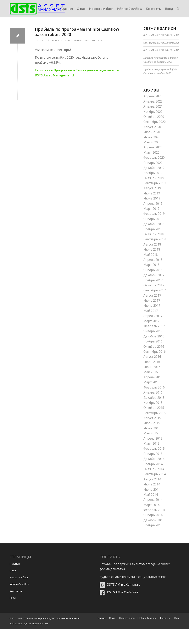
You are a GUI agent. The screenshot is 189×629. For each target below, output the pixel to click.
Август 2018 (152, 244)
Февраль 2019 (154, 213)
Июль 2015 (151, 423)
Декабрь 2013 (153, 520)
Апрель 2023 (152, 96)
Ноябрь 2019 (153, 173)
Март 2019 (151, 208)
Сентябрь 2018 (154, 239)
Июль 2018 (151, 249)
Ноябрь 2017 (153, 280)
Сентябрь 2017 (154, 290)
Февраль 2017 (154, 326)
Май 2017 (150, 311)
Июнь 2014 (151, 489)
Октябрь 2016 (153, 346)
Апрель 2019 (152, 203)
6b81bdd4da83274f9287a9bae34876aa (164, 35)
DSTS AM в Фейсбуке (122, 592)
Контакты (16, 591)
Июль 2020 (151, 132)
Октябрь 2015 (153, 408)
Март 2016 (151, 382)
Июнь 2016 (151, 367)
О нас (13, 570)
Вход (13, 598)
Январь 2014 (153, 515)
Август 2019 (152, 188)
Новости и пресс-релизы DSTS (70, 40)
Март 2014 (151, 505)
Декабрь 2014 (153, 459)
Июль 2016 (151, 362)
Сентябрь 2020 (154, 122)
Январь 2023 (153, 101)
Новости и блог (19, 577)
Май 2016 (150, 372)
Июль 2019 (151, 193)
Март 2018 (151, 265)
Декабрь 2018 (153, 224)
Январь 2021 (153, 106)
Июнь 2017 (151, 305)
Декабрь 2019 (153, 168)
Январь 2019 (153, 219)
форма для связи (112, 569)
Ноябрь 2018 (153, 229)
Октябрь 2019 (153, 178)
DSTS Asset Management (35, 618)
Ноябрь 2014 (153, 464)
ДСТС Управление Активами (64, 618)
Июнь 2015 (151, 428)
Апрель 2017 (152, 316)
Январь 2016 (153, 392)
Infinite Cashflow (19, 584)
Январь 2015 (153, 454)
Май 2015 (150, 433)
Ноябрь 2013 (153, 525)
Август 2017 (152, 295)
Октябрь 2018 (153, 234)
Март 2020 (151, 152)
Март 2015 (151, 443)
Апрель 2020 (152, 147)
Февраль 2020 (154, 157)
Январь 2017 (153, 331)
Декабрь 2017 (153, 275)
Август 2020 (152, 127)
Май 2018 (150, 254)
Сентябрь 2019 (154, 183)
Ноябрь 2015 (153, 403)
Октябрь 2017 (153, 285)
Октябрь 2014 (153, 469)
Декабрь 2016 (153, 336)
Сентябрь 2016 (154, 351)
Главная (15, 563)
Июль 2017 (151, 300)
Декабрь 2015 (153, 397)
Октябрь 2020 (153, 117)
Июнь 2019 (151, 198)
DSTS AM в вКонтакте (123, 584)
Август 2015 (152, 418)
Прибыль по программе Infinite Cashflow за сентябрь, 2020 (77, 32)
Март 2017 (151, 321)
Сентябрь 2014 (154, 474)
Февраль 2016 (154, 387)
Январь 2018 (153, 270)
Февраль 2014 (154, 510)
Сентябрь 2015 (154, 413)
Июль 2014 (151, 484)
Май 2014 (150, 494)
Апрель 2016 (152, 377)
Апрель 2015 (152, 438)
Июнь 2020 (151, 137)
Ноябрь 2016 (153, 341)
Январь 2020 (153, 163)
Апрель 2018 (152, 260)
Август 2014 (152, 479)
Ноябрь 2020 (153, 112)
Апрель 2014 (152, 499)
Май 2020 (150, 142)
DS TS (99, 40)
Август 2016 (152, 356)
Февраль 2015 (154, 448)
